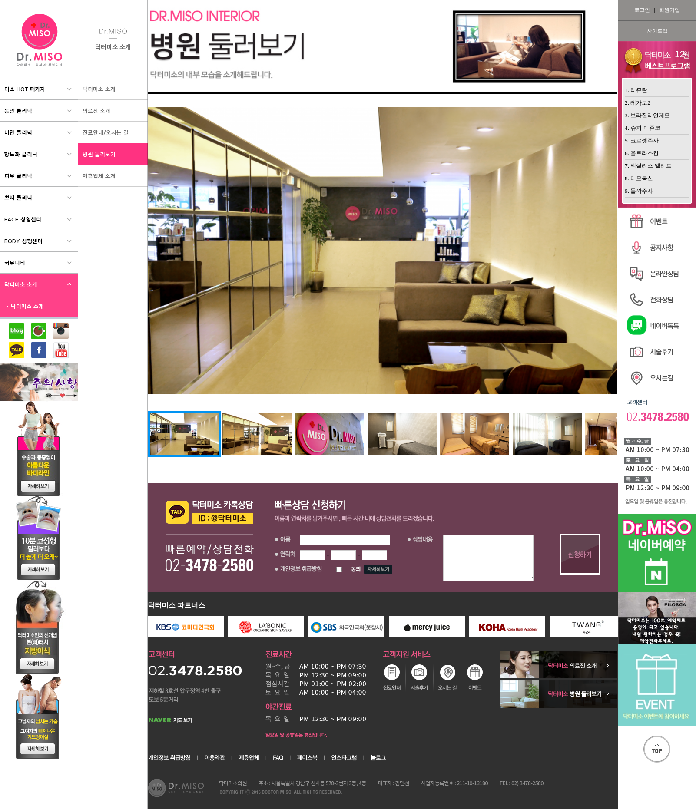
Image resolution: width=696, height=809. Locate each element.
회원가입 (669, 10)
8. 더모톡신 (639, 178)
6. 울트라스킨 (642, 153)
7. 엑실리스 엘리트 (648, 165)
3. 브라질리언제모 (647, 115)
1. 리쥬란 (636, 90)
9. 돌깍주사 (639, 191)
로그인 (642, 10)
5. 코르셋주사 (642, 140)
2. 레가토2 (637, 102)
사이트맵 (657, 31)
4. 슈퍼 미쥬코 (642, 128)
